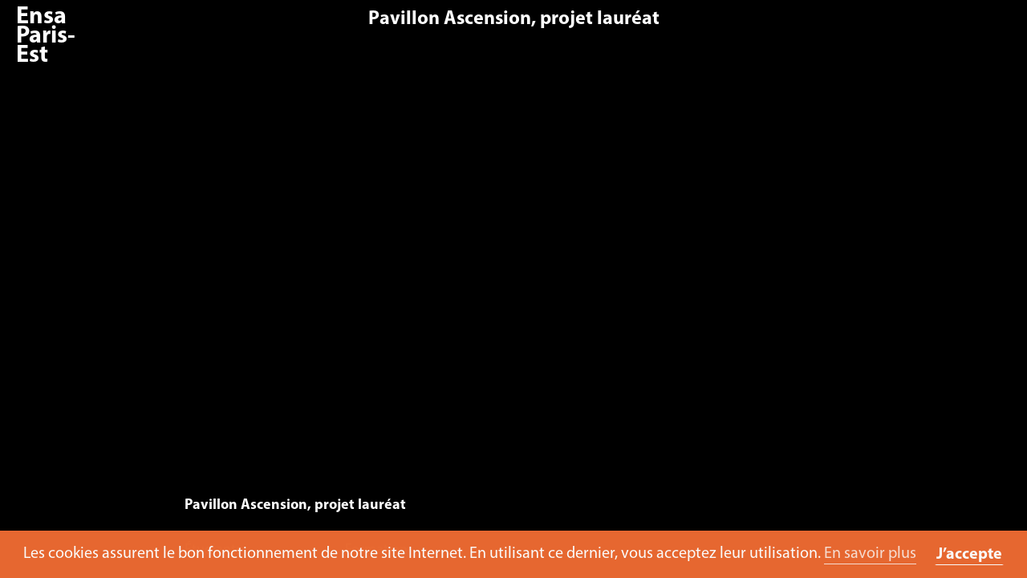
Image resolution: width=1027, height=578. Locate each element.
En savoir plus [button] (870, 554)
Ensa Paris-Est (45, 36)
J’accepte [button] (969, 555)
